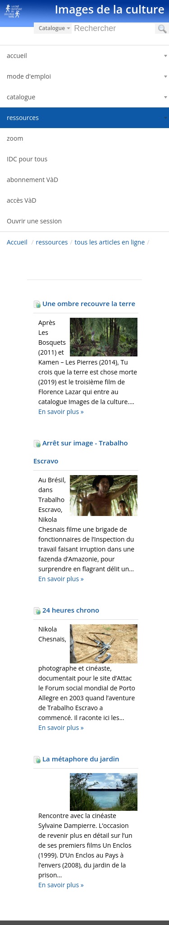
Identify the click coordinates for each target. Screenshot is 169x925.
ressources (52, 242)
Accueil (17, 242)
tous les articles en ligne (110, 242)
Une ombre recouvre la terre (84, 303)
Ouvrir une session (34, 221)
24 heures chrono (66, 609)
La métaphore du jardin (76, 758)
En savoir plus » (61, 411)
